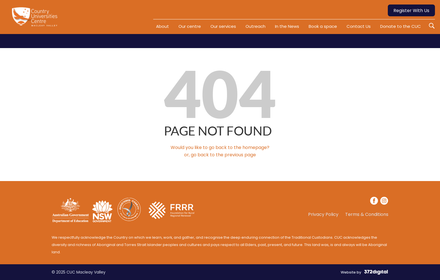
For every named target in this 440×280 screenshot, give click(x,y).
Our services (223, 26)
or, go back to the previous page (220, 155)
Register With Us (411, 10)
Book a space (323, 26)
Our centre (189, 26)
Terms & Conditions (366, 214)
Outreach (255, 26)
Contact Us (359, 26)
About (162, 26)
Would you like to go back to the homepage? (220, 147)
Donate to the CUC (400, 26)
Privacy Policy (323, 214)
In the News (287, 26)
